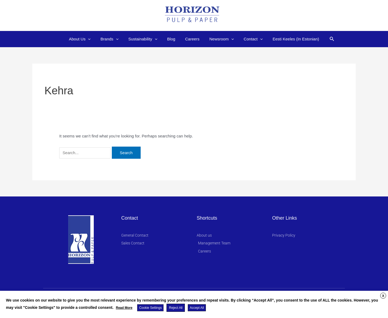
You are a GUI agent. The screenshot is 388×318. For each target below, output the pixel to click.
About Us (86, 39)
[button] (324, 39)
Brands (114, 39)
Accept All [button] (196, 308)
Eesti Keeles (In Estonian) (289, 39)
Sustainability (145, 39)
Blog (172, 39)
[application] (94, 39)
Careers (191, 39)
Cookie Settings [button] (150, 308)
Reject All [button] (175, 308)
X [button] (383, 296)
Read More (124, 308)
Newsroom (219, 39)
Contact (248, 39)
